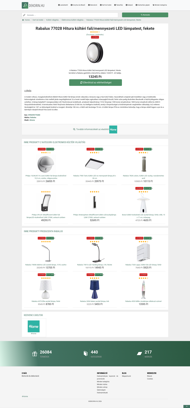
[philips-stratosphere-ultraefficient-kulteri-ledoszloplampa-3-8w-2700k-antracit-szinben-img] (95, 203)
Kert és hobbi (105, 5)
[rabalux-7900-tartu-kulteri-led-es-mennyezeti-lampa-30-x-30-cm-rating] (95, 152)
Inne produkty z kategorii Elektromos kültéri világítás (54, 142)
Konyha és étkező (77, 5)
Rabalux (33, 117)
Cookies (150, 379)
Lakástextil (63, 5)
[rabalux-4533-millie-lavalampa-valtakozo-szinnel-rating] (143, 278)
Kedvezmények (102, 393)
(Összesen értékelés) (95, 35)
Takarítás (118, 5)
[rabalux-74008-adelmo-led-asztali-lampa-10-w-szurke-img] (46, 253)
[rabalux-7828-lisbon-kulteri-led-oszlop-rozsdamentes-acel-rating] (143, 152)
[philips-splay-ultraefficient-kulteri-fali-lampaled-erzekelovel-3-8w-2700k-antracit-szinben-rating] (46, 192)
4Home (32, 120)
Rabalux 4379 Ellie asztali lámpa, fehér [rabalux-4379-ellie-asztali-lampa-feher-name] (46, 301)
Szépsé (129, 5)
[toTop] (186, 406)
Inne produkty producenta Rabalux (43, 231)
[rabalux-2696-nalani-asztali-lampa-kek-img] (95, 289)
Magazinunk (126, 376)
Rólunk (149, 376)
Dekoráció (92, 5)
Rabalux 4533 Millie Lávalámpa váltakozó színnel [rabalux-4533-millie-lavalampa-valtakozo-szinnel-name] (143, 301)
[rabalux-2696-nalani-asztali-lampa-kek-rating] (95, 278)
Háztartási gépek (142, 5)
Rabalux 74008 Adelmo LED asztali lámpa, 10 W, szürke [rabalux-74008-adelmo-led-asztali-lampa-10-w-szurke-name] (45, 265)
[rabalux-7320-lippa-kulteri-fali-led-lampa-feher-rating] (143, 241)
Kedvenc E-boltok (33, 315)
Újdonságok (101, 390)
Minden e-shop (102, 387)
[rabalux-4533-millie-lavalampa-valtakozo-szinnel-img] (143, 289)
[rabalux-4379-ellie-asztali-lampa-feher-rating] (46, 278)
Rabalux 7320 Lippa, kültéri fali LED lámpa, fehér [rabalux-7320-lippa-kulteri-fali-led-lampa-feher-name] (143, 265)
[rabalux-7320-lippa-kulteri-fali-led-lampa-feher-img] (143, 253)
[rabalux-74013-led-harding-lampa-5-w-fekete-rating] (95, 241)
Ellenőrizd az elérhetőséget (95, 82)
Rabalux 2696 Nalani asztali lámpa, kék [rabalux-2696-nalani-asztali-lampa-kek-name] (94, 301)
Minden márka (102, 384)
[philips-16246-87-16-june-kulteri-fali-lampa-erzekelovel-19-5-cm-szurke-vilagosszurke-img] (46, 164)
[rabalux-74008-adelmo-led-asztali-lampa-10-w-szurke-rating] (46, 241)
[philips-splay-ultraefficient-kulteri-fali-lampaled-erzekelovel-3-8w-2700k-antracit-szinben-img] (46, 203)
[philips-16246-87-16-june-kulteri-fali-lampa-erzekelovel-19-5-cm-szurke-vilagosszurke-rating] (46, 152)
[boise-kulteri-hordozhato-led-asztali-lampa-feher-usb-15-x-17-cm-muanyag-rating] (143, 192)
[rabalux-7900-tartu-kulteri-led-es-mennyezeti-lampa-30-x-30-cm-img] (95, 164)
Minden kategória (159, 5)
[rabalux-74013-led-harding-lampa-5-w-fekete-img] (95, 253)
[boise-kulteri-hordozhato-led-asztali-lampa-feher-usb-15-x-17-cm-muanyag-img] (143, 203)
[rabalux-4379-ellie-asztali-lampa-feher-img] (46, 289)
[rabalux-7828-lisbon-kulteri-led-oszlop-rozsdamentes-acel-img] (143, 164)
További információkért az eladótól (95, 129)
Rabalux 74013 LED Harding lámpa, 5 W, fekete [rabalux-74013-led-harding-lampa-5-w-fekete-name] (94, 265)
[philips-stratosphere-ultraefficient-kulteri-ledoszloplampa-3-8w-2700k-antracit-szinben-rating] (95, 192)
